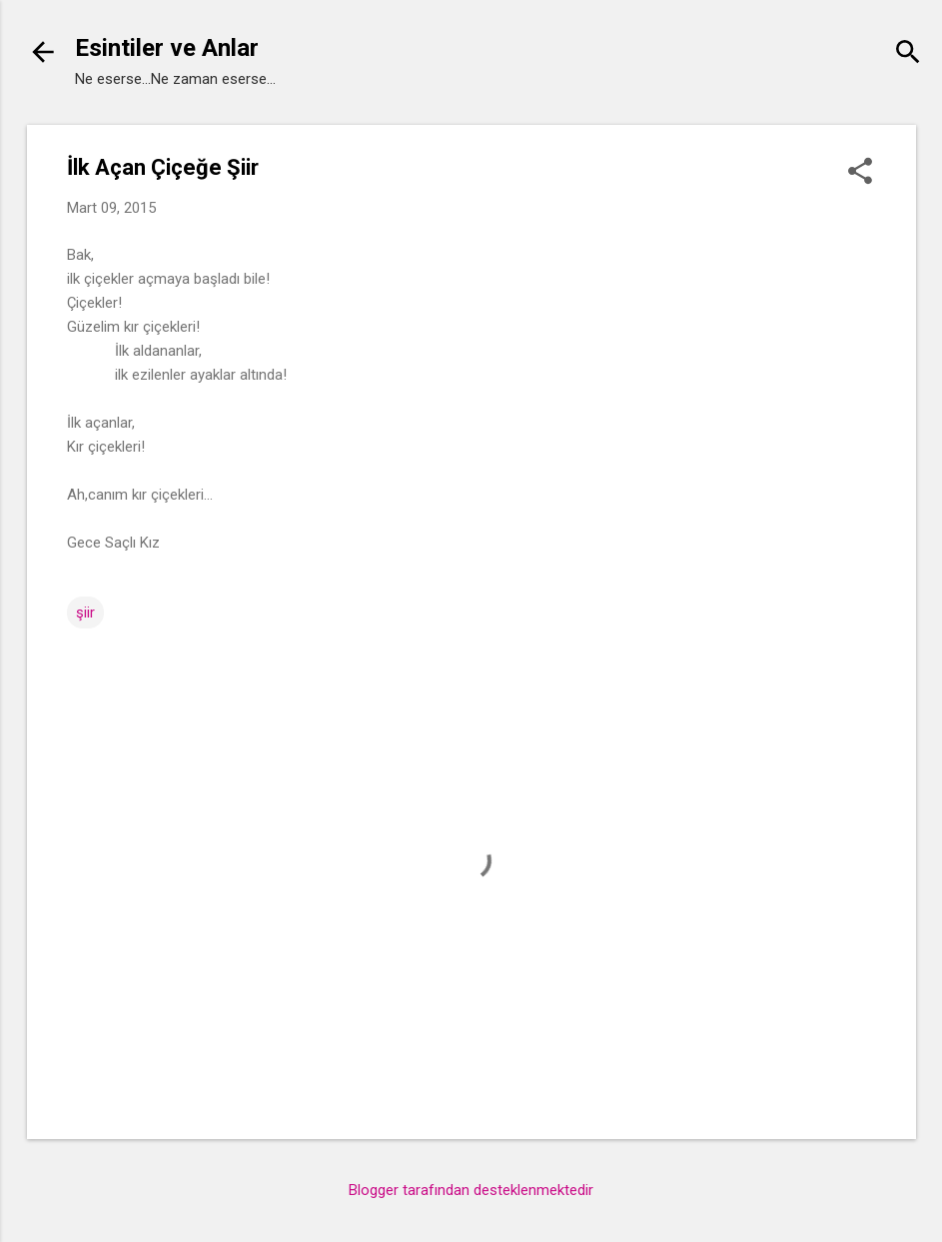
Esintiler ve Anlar (167, 48)
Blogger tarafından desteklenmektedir (471, 1190)
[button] (860, 173)
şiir (85, 612)
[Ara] (908, 54)
